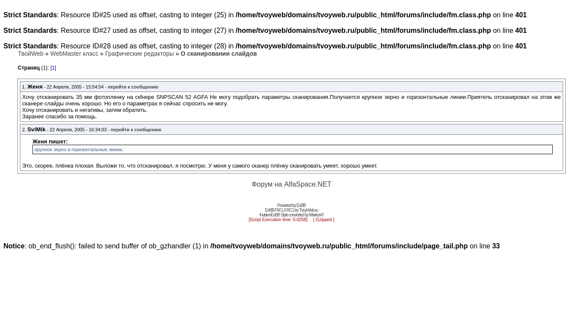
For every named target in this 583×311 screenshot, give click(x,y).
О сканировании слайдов (219, 53)
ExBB (301, 205)
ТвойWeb (30, 53)
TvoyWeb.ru (308, 210)
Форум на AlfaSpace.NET (292, 184)
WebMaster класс (74, 53)
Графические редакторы (139, 53)
